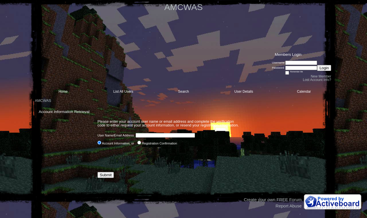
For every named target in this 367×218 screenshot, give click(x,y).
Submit (106, 175)
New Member (321, 76)
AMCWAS (43, 100)
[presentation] (141, 158)
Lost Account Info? (317, 80)
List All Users (123, 92)
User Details (243, 92)
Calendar (304, 92)
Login (324, 68)
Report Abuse (289, 205)
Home (63, 92)
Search (183, 92)
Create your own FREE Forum (273, 199)
